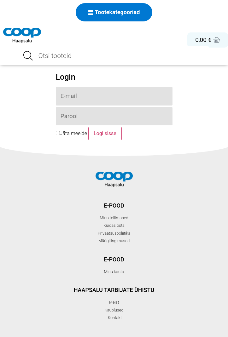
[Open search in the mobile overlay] (114, 55)
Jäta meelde (71, 133)
